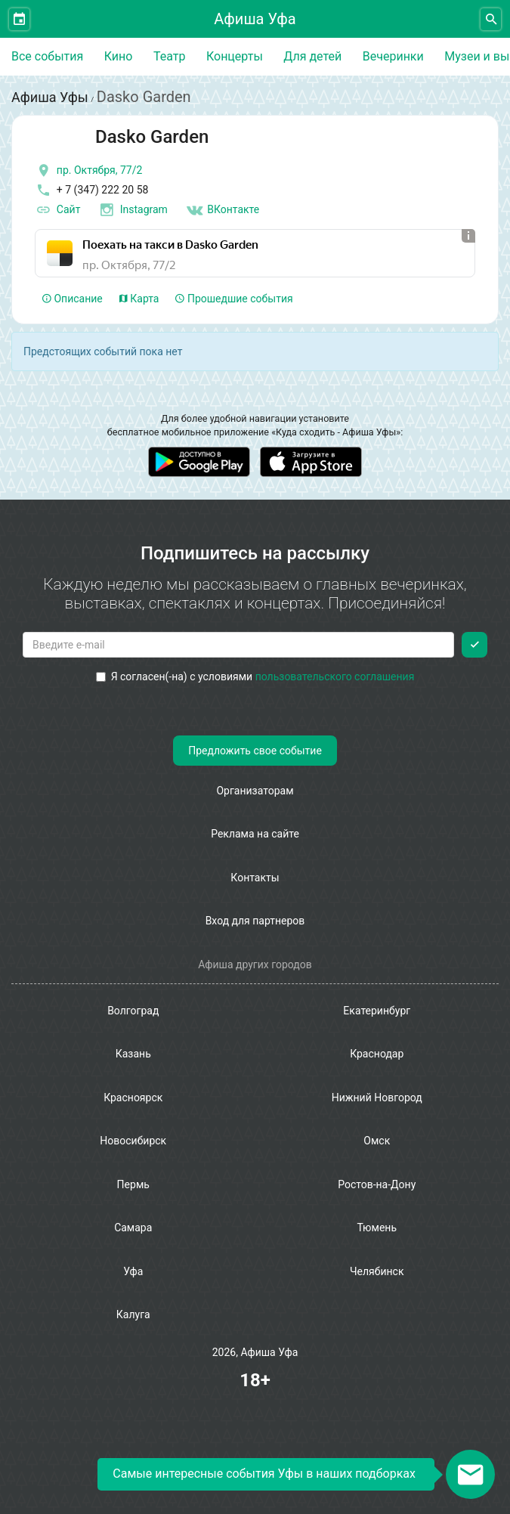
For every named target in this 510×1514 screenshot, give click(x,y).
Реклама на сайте (255, 834)
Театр (169, 56)
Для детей (312, 56)
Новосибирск (133, 1141)
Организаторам (254, 791)
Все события (47, 56)
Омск (376, 1141)
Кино (118, 56)
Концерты (234, 56)
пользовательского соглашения (335, 676)
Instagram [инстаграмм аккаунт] (133, 210)
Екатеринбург (376, 1011)
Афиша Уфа (254, 19)
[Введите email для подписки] (238, 645)
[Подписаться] (474, 645)
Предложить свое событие (255, 751)
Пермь (133, 1184)
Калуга (133, 1314)
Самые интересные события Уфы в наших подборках (264, 1473)
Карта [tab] (139, 299)
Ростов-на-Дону (377, 1184)
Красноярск (133, 1097)
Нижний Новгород (377, 1097)
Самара (133, 1227)
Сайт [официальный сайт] (57, 210)
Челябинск (376, 1271)
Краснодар (376, 1054)
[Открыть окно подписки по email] (470, 1474)
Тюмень (377, 1227)
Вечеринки (393, 56)
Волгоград (133, 1011)
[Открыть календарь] (19, 19)
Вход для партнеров (255, 921)
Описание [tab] (72, 299)
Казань (133, 1054)
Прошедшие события (233, 299)
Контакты (254, 878)
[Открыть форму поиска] (491, 19)
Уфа (133, 1271)
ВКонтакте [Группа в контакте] (222, 210)
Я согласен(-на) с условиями (255, 676)
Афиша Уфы (49, 97)
